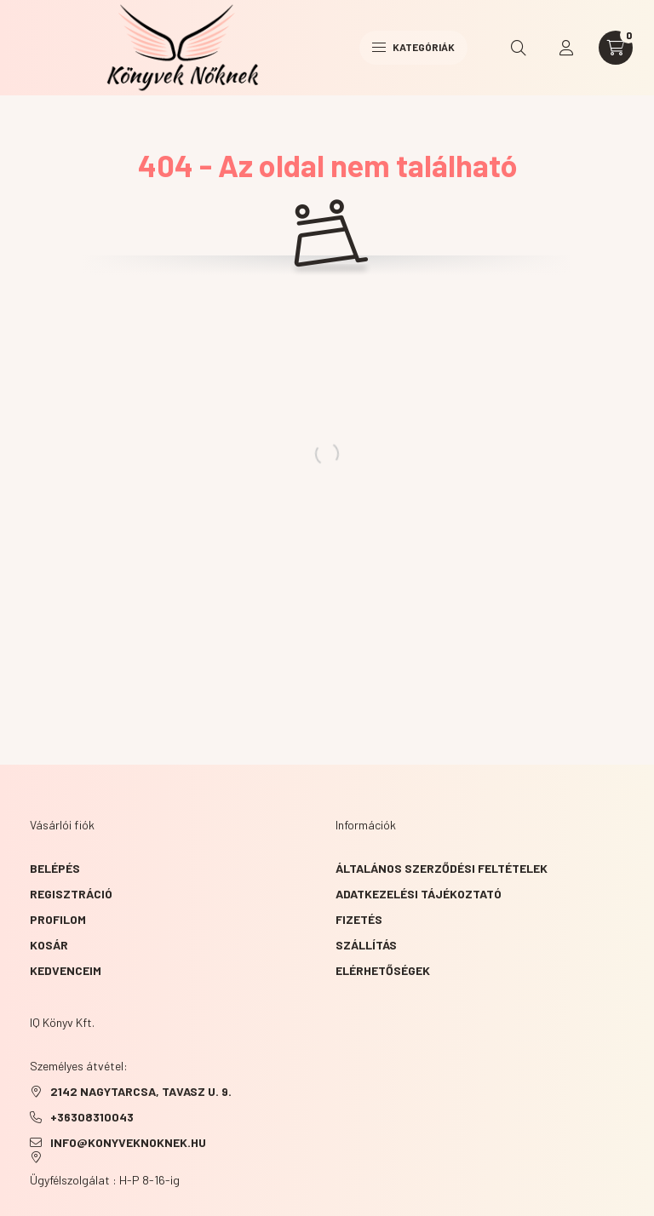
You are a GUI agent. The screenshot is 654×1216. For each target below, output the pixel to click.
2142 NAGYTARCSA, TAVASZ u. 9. (141, 1091)
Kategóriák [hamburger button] (413, 47)
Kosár (49, 945)
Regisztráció (71, 893)
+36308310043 (92, 1117)
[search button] (519, 48)
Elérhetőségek (383, 970)
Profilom (58, 919)
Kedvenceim (65, 970)
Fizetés (359, 919)
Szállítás (366, 945)
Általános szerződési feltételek (442, 868)
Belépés (55, 868)
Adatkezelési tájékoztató (419, 893)
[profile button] (566, 48)
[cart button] (616, 48)
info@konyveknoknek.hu (128, 1142)
